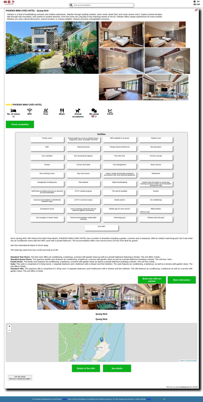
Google (64, 399)
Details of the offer (86, 368)
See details (117, 368)
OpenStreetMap (191, 360)
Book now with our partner (152, 280)
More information (181, 280)
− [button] (9, 330)
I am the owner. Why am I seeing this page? (20, 378)
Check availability (20, 124)
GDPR (148, 399)
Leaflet (182, 360)
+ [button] (9, 327)
